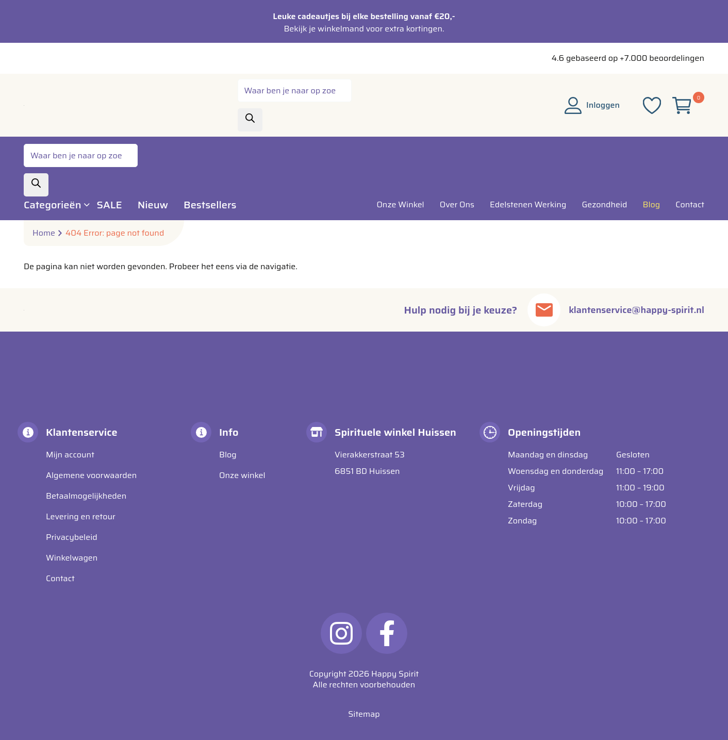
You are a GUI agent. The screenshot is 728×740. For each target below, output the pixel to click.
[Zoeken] (250, 119)
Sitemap (363, 714)
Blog (228, 454)
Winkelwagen (71, 557)
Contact (60, 578)
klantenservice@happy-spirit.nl (629, 310)
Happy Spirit (395, 673)
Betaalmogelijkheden (86, 495)
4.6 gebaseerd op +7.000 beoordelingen (628, 58)
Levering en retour (80, 516)
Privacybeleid (71, 537)
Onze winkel (242, 475)
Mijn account (70, 454)
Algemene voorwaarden (91, 475)
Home (43, 233)
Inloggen (592, 104)
